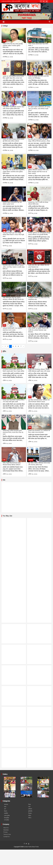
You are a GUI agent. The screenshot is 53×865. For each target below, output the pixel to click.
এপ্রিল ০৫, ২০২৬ (32, 442)
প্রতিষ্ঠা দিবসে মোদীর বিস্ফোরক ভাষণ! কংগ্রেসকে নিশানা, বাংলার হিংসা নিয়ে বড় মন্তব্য (13, 432)
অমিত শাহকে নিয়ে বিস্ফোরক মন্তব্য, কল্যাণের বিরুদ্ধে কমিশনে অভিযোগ (12, 464)
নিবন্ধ (29, 804)
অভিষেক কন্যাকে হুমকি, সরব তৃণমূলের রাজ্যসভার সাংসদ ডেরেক (12, 329)
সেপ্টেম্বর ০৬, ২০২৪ (33, 87)
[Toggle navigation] (4, 22)
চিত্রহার (30, 813)
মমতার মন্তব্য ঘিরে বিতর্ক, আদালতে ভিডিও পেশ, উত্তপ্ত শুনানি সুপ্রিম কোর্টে (13, 401)
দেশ (4, 366)
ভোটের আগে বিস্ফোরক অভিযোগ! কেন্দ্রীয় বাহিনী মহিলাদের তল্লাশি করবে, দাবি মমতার (39, 370)
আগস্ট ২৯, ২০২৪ (7, 278)
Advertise (6, 830)
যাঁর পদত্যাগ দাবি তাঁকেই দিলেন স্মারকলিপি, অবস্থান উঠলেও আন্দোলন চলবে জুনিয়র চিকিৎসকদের (14, 171)
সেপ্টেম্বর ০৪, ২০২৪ (8, 150)
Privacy (5, 832)
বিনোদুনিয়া (6, 818)
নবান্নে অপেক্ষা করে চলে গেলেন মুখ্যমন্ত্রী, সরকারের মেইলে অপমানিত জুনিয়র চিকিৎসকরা (13, 45)
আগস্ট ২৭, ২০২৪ (7, 309)
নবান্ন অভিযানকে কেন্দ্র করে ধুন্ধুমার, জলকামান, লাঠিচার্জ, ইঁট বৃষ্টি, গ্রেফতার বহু (13, 298)
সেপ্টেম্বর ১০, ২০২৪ (8, 57)
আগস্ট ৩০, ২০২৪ (32, 244)
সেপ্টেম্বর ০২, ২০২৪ (33, 183)
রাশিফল (30, 809)
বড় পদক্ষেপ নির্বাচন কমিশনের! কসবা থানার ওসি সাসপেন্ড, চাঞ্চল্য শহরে (39, 464)
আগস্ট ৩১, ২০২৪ (32, 213)
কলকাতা (31, 460)
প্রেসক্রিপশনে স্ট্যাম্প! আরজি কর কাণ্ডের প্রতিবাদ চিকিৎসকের (38, 203)
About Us (5, 828)
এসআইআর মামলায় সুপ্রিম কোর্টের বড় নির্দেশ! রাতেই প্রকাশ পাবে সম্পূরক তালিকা (13, 370)
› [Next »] (23, 346)
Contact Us (6, 836)
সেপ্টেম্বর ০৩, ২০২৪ (33, 150)
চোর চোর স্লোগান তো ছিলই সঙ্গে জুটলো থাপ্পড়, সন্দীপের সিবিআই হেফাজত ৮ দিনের (39, 140)
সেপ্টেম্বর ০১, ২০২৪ (8, 213)
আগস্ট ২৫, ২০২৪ (32, 341)
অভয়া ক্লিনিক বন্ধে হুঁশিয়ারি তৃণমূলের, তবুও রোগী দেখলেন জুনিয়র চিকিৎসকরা (13, 108)
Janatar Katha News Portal (31, 847)
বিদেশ (5, 811)
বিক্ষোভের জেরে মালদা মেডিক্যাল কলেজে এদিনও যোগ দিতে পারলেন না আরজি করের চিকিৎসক (13, 267)
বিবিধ (29, 815)
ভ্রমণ (29, 807)
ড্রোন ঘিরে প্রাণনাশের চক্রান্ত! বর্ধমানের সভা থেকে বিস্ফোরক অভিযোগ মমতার (39, 401)
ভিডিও (29, 818)
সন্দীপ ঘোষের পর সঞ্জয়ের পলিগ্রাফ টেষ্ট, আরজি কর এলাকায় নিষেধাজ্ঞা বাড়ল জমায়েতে (38, 330)
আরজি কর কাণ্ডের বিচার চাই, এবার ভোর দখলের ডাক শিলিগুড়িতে (38, 77)
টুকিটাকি (30, 811)
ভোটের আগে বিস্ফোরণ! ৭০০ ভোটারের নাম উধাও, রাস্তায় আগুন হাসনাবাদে (39, 431)
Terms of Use (7, 834)
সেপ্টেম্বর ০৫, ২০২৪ (8, 118)
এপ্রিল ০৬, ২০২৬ (7, 380)
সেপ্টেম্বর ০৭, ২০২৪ (33, 55)
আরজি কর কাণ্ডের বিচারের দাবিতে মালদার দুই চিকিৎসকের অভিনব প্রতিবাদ (13, 140)
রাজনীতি (6, 813)
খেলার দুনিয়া (7, 815)
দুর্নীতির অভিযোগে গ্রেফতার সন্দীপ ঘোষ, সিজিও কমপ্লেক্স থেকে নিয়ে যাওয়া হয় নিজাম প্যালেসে (38, 171)
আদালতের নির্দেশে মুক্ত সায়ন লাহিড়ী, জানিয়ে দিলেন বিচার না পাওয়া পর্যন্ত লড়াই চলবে (13, 234)
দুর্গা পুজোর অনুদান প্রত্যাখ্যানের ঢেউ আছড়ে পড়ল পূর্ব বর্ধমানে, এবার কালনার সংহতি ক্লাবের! (39, 108)
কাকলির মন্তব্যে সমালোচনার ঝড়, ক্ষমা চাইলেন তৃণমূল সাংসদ (12, 203)
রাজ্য (4, 41)
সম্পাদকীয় (6, 820)
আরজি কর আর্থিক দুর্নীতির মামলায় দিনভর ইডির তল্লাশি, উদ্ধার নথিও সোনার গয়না (13, 77)
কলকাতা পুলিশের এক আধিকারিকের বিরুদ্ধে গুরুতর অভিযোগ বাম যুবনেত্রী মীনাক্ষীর (39, 234)
